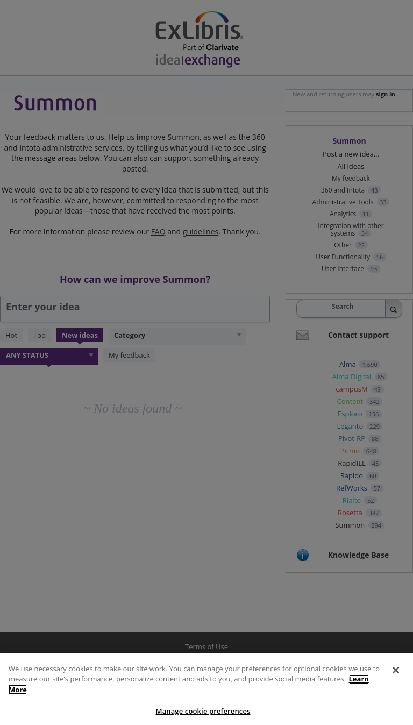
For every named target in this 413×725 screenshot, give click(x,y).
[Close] (396, 675)
